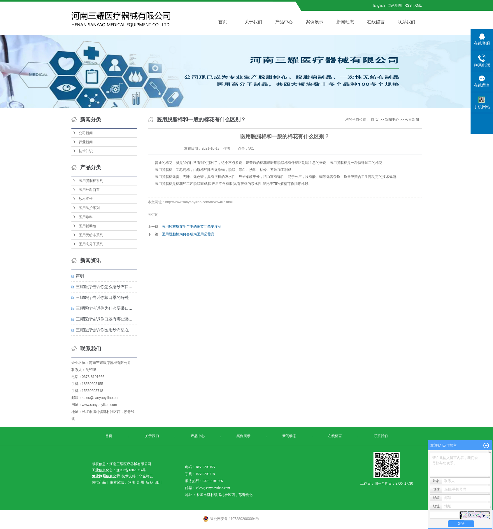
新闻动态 (345, 21)
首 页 (375, 120)
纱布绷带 (86, 199)
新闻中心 (392, 120)
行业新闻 (86, 142)
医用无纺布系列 (91, 235)
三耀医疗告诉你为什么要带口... (104, 308)
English (379, 5)
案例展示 (314, 21)
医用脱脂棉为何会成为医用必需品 (188, 234)
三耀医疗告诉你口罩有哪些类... (104, 319)
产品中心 (284, 21)
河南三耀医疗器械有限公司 (110, 363)
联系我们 (406, 21)
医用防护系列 (89, 208)
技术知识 (86, 151)
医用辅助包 (87, 226)
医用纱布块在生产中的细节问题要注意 (191, 227)
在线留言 (376, 21)
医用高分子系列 (91, 244)
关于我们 (253, 21)
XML (418, 5)
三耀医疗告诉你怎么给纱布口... (104, 286)
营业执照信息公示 (106, 476)
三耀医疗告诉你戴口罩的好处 (102, 297)
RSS (408, 5)
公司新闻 (86, 133)
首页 (222, 21)
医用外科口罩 (89, 190)
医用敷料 (86, 217)
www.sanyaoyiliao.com (99, 405)
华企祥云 (146, 476)
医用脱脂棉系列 (91, 181)
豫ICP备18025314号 (131, 470)
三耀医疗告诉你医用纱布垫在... (104, 329)
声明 (80, 276)
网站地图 (395, 5)
